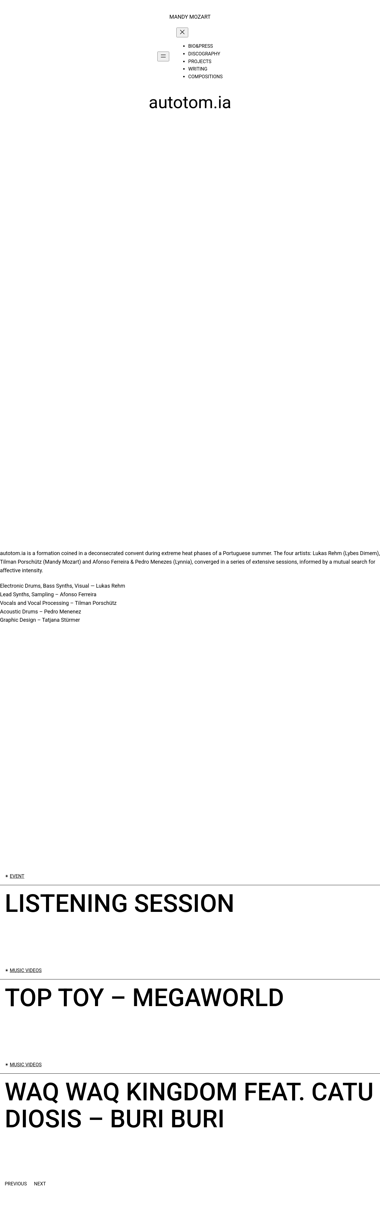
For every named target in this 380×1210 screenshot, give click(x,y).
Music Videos (26, 970)
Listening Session (119, 903)
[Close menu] (182, 32)
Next (40, 1184)
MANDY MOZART (190, 17)
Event (17, 876)
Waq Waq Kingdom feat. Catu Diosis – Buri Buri (189, 1105)
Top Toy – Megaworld (144, 997)
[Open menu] (163, 56)
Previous (16, 1184)
